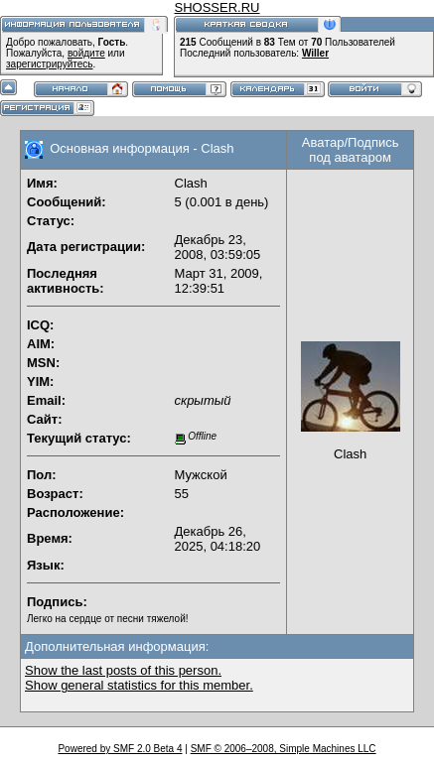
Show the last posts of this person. (123, 670)
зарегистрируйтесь (49, 64)
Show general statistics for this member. (139, 685)
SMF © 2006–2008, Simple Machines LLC (283, 748)
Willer (315, 53)
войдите (86, 53)
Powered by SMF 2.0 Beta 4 (120, 748)
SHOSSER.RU (217, 7)
